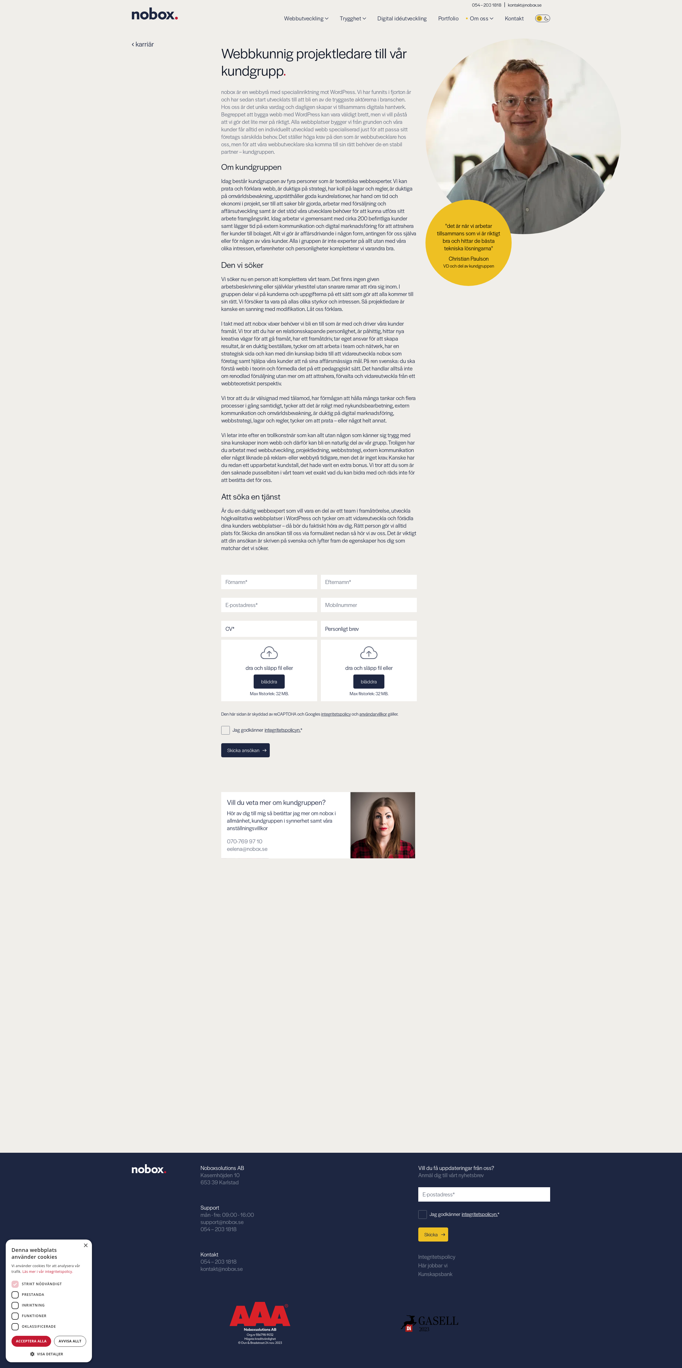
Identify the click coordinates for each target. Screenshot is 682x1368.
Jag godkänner (267, 729)
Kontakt (514, 19)
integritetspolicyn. (282, 729)
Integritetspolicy (436, 1256)
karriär (143, 44)
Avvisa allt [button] (70, 1341)
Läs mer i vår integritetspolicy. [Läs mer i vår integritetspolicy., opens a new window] (47, 1271)
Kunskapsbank (435, 1273)
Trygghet (350, 19)
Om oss (479, 19)
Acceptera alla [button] (31, 1341)
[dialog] (49, 1301)
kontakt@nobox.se (525, 5)
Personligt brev (342, 629)
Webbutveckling (303, 19)
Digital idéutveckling (402, 19)
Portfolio (448, 19)
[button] (48, 1353)
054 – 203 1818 (486, 5)
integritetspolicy (336, 714)
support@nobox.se (222, 1222)
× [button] (85, 1246)
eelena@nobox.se (247, 875)
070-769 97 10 (244, 867)
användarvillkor (373, 714)
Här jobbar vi (433, 1265)
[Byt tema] (542, 18)
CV (230, 629)
